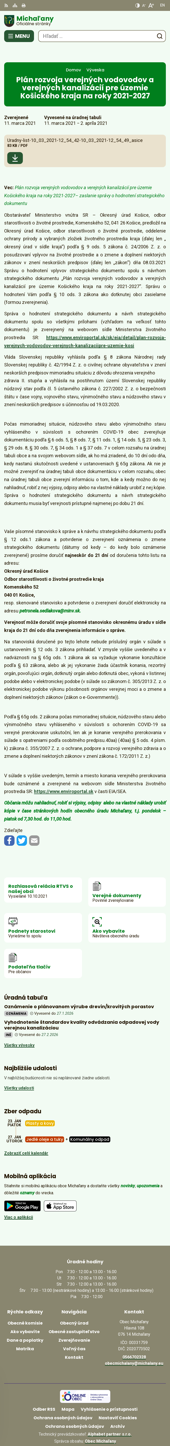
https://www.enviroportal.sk (63, 775)
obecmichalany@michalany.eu (134, 1347)
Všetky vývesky (19, 1028)
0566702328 (134, 1340)
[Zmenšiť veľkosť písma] (144, 5)
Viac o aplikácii (18, 1200)
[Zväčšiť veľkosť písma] (151, 5)
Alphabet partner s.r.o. (110, 1417)
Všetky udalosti (19, 1071)
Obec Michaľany (100, 1425)
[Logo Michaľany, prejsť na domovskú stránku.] (85, 21)
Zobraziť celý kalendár (26, 1136)
